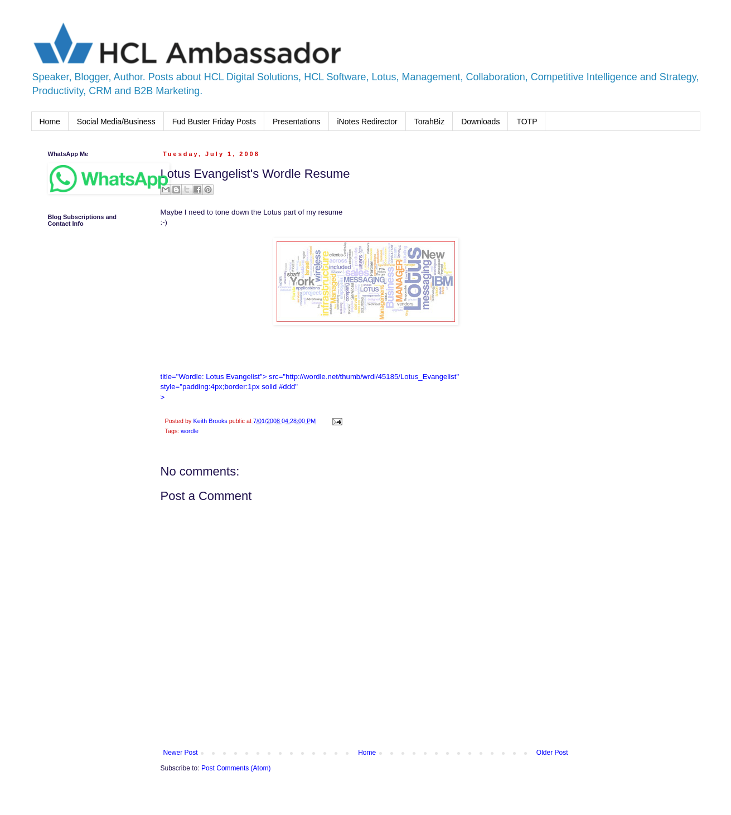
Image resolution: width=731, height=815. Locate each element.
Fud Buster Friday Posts (214, 121)
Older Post (552, 752)
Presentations (297, 121)
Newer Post (180, 752)
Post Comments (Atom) (236, 768)
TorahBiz (429, 121)
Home (50, 121)
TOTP (526, 121)
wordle (190, 431)
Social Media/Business (116, 121)
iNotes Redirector (367, 121)
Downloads (480, 121)
